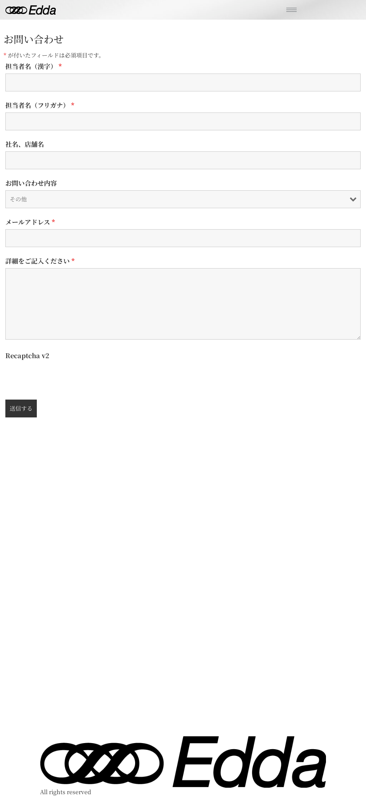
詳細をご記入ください (40, 260)
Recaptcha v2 (27, 355)
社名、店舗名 (24, 143)
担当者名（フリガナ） (39, 105)
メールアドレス (30, 221)
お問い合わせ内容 (31, 182)
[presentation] (59, 377)
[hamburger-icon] (291, 10)
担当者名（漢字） (33, 66)
